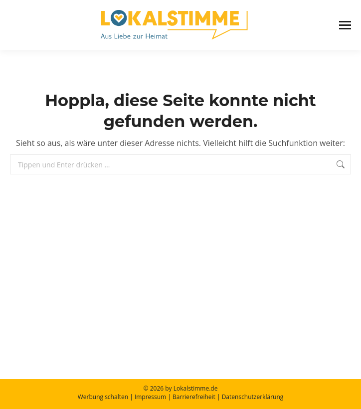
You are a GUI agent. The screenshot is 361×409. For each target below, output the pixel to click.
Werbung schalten (103, 397)
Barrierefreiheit (194, 397)
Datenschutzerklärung (253, 397)
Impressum (150, 397)
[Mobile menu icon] (345, 25)
